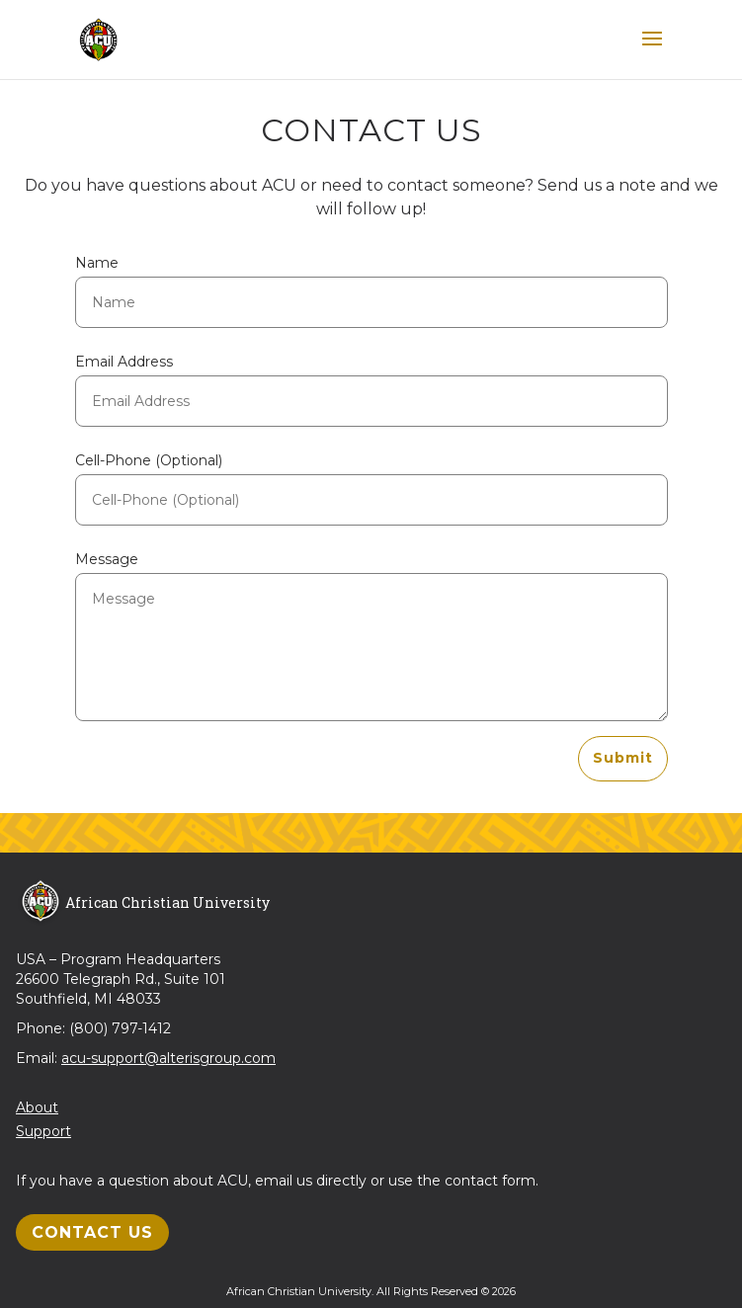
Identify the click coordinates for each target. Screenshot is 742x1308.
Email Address (124, 361)
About (37, 1107)
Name (97, 263)
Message (106, 559)
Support (43, 1131)
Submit (623, 758)
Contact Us (92, 1232)
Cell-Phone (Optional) (148, 460)
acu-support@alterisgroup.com (168, 1058)
